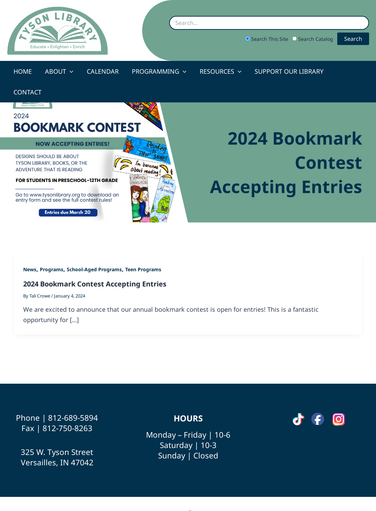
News (29, 248)
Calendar (102, 71)
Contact (347, 71)
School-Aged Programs (94, 248)
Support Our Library (286, 71)
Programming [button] (158, 71)
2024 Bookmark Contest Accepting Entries (94, 263)
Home (24, 71)
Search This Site (267, 39)
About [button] (60, 71)
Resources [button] (218, 71)
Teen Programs (143, 248)
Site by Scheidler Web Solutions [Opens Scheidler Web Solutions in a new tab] (232, 493)
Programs (51, 248)
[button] (70, 71)
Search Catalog (313, 39)
